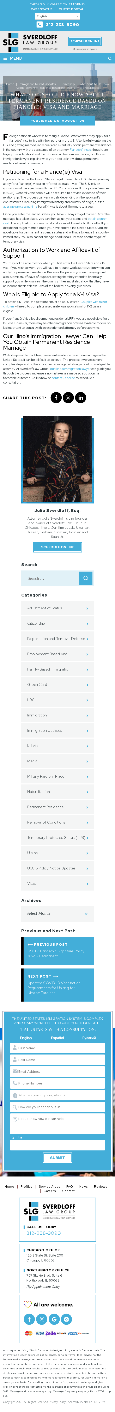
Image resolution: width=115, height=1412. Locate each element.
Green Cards (38, 684)
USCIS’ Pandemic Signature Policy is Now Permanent (56, 953)
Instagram (66, 1319)
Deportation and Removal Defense (56, 638)
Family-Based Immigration (48, 669)
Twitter (41, 1319)
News (83, 1186)
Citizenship (36, 623)
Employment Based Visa (47, 654)
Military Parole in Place (45, 776)
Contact (68, 1191)
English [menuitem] (42, 16)
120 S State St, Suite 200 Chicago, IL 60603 (44, 1258)
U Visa (32, 852)
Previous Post (51, 944)
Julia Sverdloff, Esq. (57, 510)
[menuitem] (57, 16)
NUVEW (99, 1402)
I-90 (31, 699)
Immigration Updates (44, 730)
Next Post (40, 976)
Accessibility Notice (80, 1402)
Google (54, 1319)
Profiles (26, 1186)
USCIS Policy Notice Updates (51, 868)
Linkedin (80, 397)
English (26, 1038)
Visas (31, 883)
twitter (68, 397)
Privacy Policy (57, 1402)
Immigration (37, 715)
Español (57, 1038)
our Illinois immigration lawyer (70, 369)
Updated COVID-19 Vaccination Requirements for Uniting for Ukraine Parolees (54, 987)
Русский (89, 1038)
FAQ (69, 1186)
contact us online (63, 378)
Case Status (41, 9)
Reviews (100, 1186)
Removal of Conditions (46, 822)
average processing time (20, 206)
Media (32, 761)
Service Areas (49, 1186)
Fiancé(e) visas (80, 150)
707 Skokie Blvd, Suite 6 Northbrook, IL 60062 (44, 1278)
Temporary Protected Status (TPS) (56, 837)
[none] (57, 16)
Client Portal (71, 9)
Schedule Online (85, 41)
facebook (56, 397)
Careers (50, 1191)
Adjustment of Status (44, 608)
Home (9, 1186)
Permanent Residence (45, 807)
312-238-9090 (62, 24)
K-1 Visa (33, 745)
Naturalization (38, 791)
